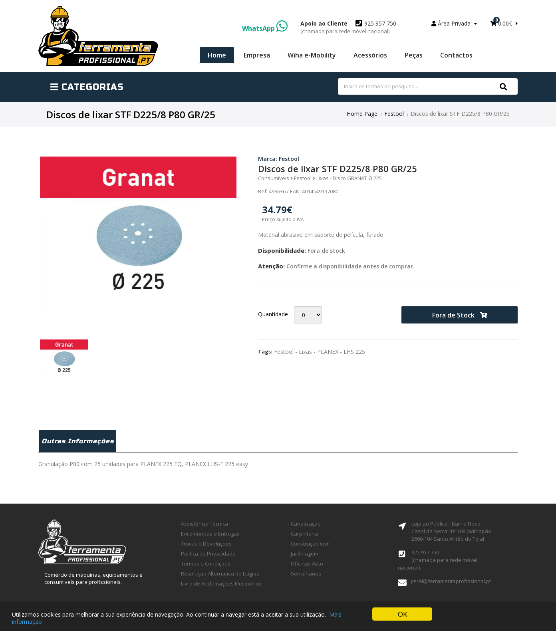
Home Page (362, 113)
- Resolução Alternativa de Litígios (218, 573)
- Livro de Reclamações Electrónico (219, 583)
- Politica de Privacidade (207, 553)
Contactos (456, 55)
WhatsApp (265, 28)
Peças (414, 55)
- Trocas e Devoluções (205, 543)
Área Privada (454, 23)
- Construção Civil (309, 543)
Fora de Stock (459, 315)
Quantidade (273, 314)
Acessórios (370, 55)
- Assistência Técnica (203, 523)
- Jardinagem (303, 553)
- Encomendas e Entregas (209, 533)
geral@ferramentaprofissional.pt (451, 581)
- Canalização (304, 523)
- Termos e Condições (204, 563)
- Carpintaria (303, 533)
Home (217, 55)
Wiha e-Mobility (312, 55)
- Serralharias (304, 573)
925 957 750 (348, 27)
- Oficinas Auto (305, 563)
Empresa (257, 55)
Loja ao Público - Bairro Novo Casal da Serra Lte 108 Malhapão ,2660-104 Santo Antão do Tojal (452, 531)
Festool (394, 113)
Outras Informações (78, 441)
